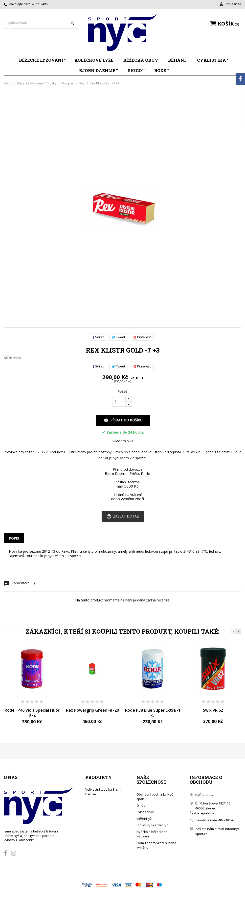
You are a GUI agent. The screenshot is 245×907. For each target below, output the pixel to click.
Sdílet (98, 337)
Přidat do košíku (123, 420)
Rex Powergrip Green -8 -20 (92, 710)
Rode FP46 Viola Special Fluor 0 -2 (32, 712)
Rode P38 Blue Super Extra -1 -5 (152, 712)
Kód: (8, 358)
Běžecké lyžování (41, 60)
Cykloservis (145, 812)
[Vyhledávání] (41, 23)
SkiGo (135, 70)
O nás (140, 805)
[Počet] (119, 401)
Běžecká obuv (140, 60)
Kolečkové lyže (93, 60)
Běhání (177, 60)
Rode (160, 70)
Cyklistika (211, 60)
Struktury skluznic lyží (152, 825)
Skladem (119, 441)
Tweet (118, 337)
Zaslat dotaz (122, 516)
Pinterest (142, 337)
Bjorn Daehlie (97, 70)
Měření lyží (144, 818)
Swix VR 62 (213, 710)
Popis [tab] (14, 538)
